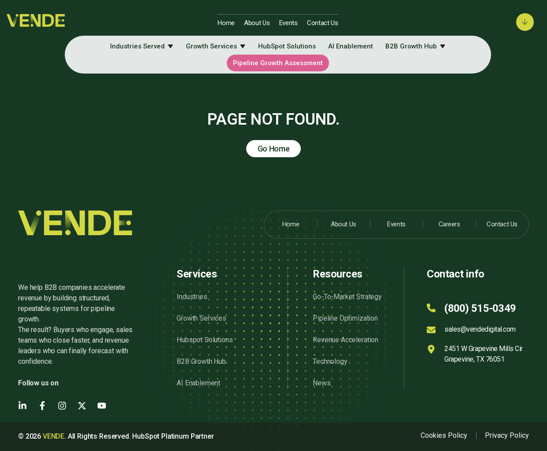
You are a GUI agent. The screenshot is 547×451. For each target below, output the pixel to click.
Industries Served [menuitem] (137, 46)
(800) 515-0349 (480, 308)
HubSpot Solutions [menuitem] (287, 46)
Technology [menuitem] (330, 361)
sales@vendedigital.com (479, 329)
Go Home (274, 148)
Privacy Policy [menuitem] (507, 435)
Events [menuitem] (288, 23)
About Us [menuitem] (257, 23)
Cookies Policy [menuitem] (444, 435)
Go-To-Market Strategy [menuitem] (347, 296)
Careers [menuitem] (449, 224)
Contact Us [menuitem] (322, 23)
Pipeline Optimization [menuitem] (345, 318)
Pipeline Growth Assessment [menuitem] (278, 63)
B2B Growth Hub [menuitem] (411, 46)
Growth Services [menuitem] (211, 46)
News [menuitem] (321, 383)
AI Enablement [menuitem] (350, 46)
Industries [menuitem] (192, 296)
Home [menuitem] (226, 23)
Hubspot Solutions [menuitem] (205, 340)
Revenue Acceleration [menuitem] (345, 340)
